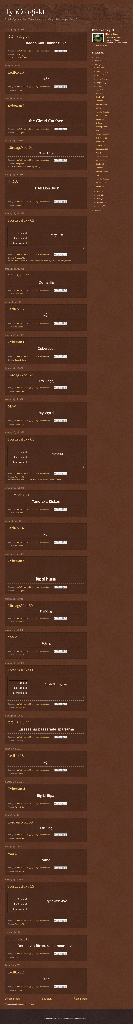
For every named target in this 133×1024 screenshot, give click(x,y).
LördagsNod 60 (20, 605)
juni (98, 90)
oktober (100, 75)
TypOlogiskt (25, 11)
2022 (97, 61)
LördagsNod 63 (20, 147)
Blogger (85, 1019)
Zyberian (23, 133)
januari (99, 206)
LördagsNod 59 (20, 822)
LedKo (20, 90)
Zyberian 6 (16, 342)
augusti (100, 83)
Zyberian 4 (16, 788)
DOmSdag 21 (19, 495)
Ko (16, 90)
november (101, 71)
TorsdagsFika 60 (21, 670)
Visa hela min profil (99, 46)
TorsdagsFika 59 (21, 886)
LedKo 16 (16, 72)
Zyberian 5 (16, 561)
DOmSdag (19, 54)
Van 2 (12, 637)
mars (99, 199)
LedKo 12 (16, 972)
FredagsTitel (19, 205)
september (101, 79)
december (101, 68)
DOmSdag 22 (19, 275)
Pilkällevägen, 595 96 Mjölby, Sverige (26, 166)
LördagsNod (19, 164)
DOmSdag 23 (19, 36)
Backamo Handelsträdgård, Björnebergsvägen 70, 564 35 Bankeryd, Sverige (41, 261)
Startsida (46, 998)
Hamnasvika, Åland (19, 57)
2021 (97, 65)
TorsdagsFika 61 (21, 439)
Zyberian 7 (16, 105)
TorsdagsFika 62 (21, 220)
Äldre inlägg (80, 998)
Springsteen (60, 684)
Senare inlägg (12, 998)
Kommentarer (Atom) (26, 1004)
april (98, 195)
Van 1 (12, 853)
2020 (97, 211)
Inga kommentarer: (43, 51)
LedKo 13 (16, 755)
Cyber (17, 133)
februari (100, 202)
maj (98, 191)
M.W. (12, 406)
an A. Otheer (113, 34)
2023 (97, 57)
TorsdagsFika (20, 258)
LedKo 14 (16, 528)
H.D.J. (13, 181)
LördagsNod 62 (20, 375)
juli (98, 86)
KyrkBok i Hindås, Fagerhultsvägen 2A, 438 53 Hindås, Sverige (36, 480)
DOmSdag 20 (19, 722)
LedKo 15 (16, 309)
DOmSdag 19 (19, 939)
